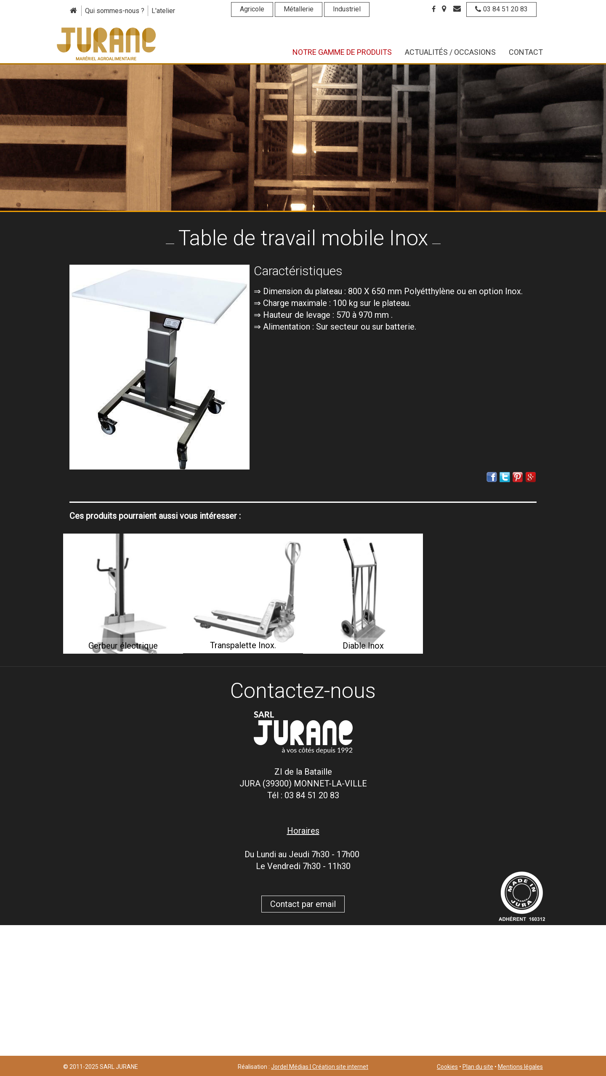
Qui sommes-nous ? (114, 11)
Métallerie (299, 9)
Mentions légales (520, 1066)
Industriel (347, 9)
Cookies (447, 1066)
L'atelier (163, 11)
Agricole (252, 9)
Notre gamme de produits (342, 52)
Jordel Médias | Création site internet (319, 1066)
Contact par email (303, 904)
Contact (526, 52)
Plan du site (477, 1066)
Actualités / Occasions (450, 52)
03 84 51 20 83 (501, 9)
